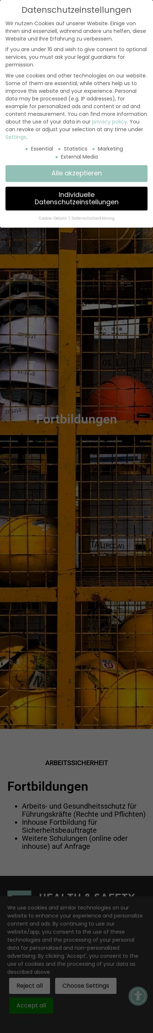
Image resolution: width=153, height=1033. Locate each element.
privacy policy (109, 121)
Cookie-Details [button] (53, 218)
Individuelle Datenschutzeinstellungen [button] (77, 198)
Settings (15, 137)
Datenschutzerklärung (93, 218)
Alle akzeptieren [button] (76, 173)
